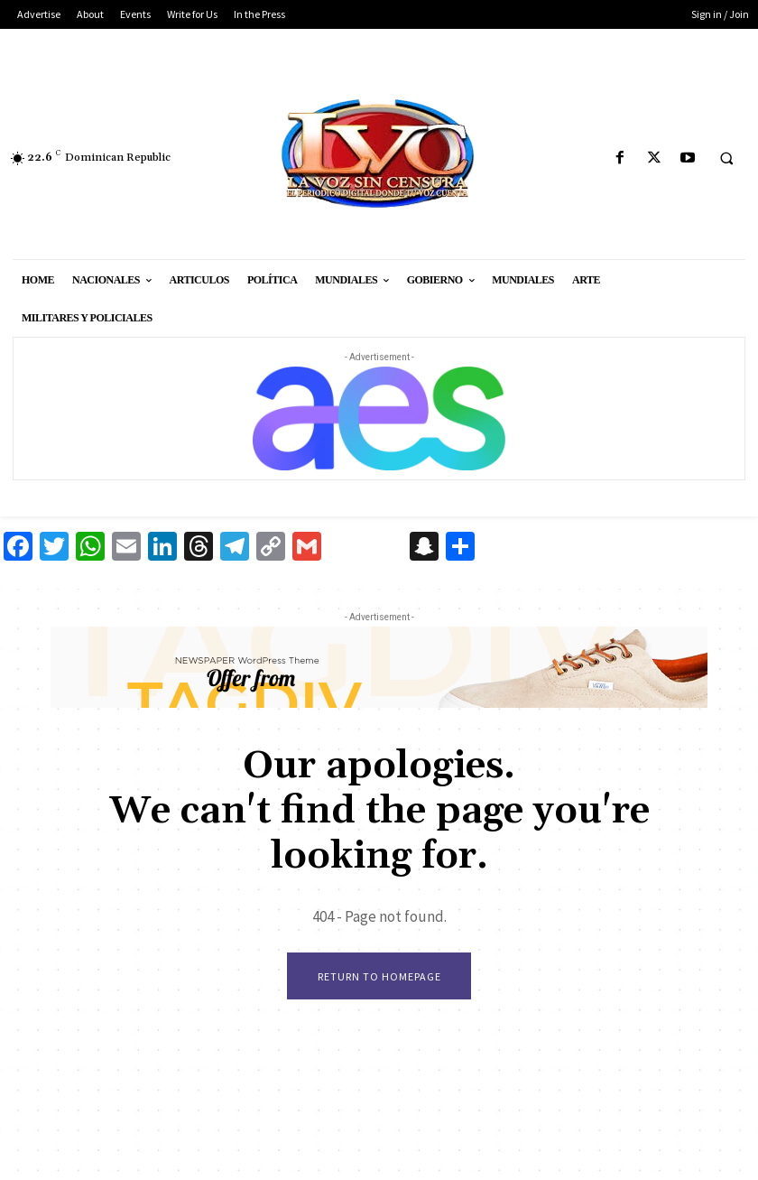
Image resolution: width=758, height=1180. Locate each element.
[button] (726, 158)
